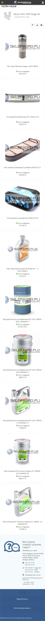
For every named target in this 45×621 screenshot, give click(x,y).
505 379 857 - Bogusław (33, 568)
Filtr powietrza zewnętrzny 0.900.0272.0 (22, 218)
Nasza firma (22, 599)
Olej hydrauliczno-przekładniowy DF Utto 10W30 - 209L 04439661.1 (22, 320)
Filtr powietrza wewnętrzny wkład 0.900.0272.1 (22, 167)
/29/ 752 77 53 (29, 565)
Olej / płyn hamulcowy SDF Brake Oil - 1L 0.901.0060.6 (23, 269)
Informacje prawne (22, 608)
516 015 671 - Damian (32, 572)
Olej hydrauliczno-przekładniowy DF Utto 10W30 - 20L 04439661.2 (22, 371)
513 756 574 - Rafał (31, 570)
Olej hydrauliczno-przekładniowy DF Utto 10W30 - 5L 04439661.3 (22, 421)
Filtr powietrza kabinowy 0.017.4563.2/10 (22, 117)
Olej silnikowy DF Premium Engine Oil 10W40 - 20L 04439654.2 (22, 472)
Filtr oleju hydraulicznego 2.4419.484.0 (22, 66)
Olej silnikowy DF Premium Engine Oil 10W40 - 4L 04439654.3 (22, 523)
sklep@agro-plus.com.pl (32, 575)
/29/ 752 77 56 (29, 563)
